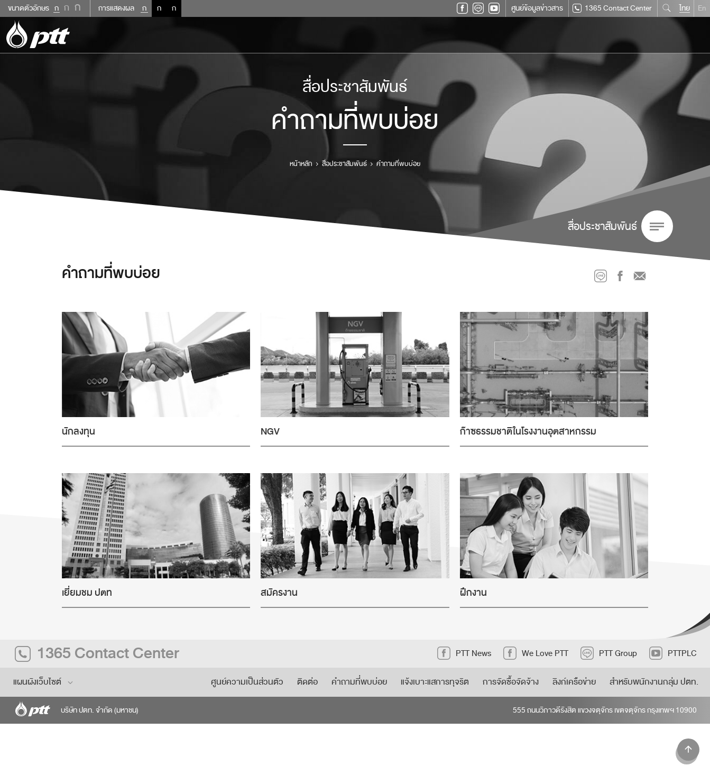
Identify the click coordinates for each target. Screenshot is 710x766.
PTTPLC (673, 653)
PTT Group (608, 653)
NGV (270, 431)
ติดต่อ (307, 682)
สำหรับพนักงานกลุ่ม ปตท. (654, 682)
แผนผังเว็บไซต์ (44, 682)
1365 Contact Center (612, 8)
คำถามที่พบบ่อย (359, 682)
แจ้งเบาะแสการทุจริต (435, 682)
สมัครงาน (279, 593)
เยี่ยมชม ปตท (87, 593)
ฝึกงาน (473, 593)
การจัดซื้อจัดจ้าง (511, 682)
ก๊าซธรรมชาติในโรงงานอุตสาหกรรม (528, 431)
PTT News (464, 653)
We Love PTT (535, 653)
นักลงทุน (78, 431)
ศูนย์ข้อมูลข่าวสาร (537, 8)
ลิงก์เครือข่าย (574, 682)
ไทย (684, 8)
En (702, 8)
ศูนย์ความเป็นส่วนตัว (247, 682)
